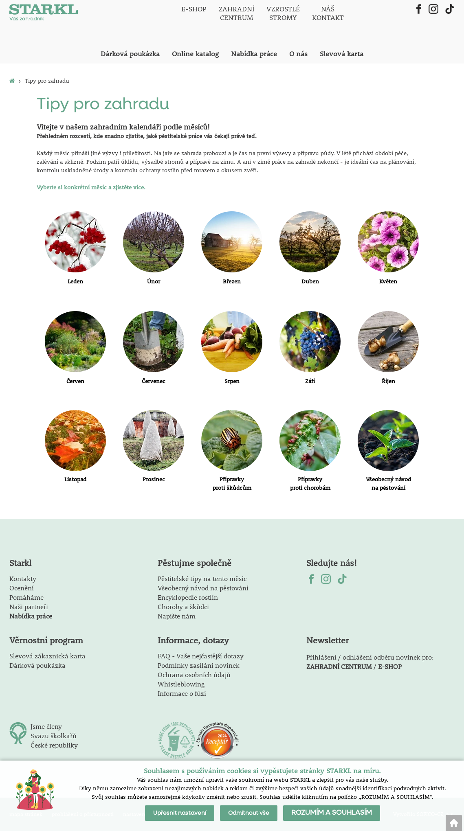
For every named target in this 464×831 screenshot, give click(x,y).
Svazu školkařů (54, 735)
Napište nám (177, 616)
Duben (310, 281)
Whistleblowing (181, 684)
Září (310, 381)
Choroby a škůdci (183, 606)
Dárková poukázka (37, 665)
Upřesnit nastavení (179, 813)
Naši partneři (28, 606)
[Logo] (43, 13)
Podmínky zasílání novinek (199, 665)
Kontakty (22, 578)
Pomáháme (26, 597)
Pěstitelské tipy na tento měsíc (202, 578)
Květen (388, 281)
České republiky (54, 745)
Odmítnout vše (248, 813)
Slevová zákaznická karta (47, 655)
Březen (232, 281)
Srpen (232, 381)
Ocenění (21, 587)
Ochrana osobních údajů (194, 674)
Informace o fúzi (182, 693)
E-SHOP (390, 666)
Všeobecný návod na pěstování (203, 587)
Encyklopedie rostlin (188, 597)
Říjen (388, 381)
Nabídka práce (30, 616)
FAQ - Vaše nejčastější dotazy (201, 655)
